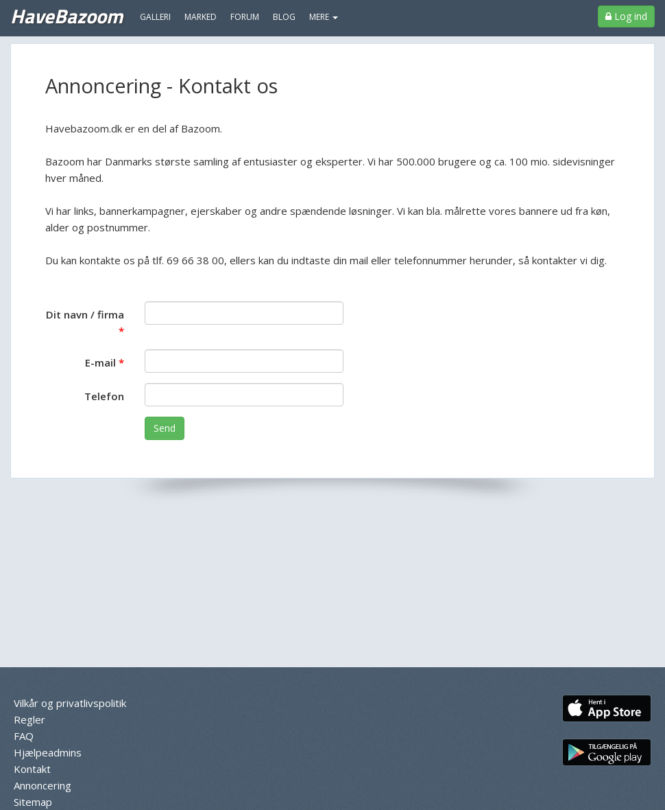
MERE (323, 17)
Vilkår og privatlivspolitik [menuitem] (70, 703)
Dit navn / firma (85, 314)
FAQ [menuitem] (24, 736)
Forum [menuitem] (244, 17)
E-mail (100, 362)
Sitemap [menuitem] (33, 802)
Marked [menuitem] (200, 17)
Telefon (104, 396)
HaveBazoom (66, 16)
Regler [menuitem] (29, 719)
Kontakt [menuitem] (32, 769)
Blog (284, 17)
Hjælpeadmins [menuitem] (48, 752)
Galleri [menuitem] (155, 17)
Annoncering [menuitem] (42, 785)
